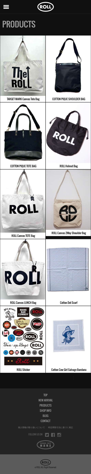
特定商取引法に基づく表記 (60, 427)
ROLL (45, 7)
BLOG (45, 416)
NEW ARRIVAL (46, 400)
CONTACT (45, 421)
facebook (53, 435)
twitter (47, 435)
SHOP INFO (45, 410)
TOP (45, 395)
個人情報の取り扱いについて (31, 427)
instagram (59, 435)
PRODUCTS (46, 405)
